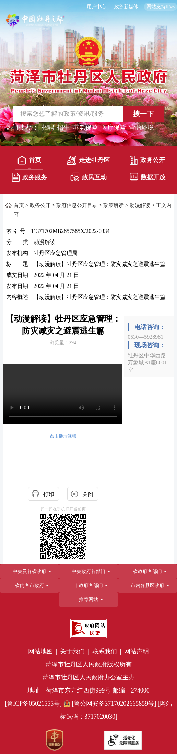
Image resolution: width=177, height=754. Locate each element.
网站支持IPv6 (160, 6)
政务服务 (29, 177)
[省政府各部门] (147, 571)
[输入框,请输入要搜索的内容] (62, 114)
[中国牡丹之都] (35, 24)
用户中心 (96, 6)
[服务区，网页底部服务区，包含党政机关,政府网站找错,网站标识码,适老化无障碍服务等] (88, 683)
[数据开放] (147, 178)
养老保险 (85, 127)
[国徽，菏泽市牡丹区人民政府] (88, 64)
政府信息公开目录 (76, 205)
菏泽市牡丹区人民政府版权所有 (88, 664)
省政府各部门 (147, 571)
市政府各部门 (88, 585)
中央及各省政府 (29, 571)
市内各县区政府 (147, 585)
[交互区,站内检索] (88, 114)
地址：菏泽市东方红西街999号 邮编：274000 (88, 690)
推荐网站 (88, 599)
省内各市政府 (29, 585)
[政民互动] (88, 178)
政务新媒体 (126, 6)
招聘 (48, 127)
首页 (29, 160)
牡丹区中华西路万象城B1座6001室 (147, 362)
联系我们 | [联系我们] (107, 651)
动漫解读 (140, 205)
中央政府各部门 (88, 571)
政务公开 (147, 160)
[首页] (29, 161)
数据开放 (147, 177)
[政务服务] (29, 178)
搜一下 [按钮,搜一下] (143, 113)
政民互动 (88, 177)
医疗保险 (113, 127)
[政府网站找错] (88, 628)
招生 (63, 127)
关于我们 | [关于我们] (75, 651)
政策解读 (113, 205)
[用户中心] (97, 7)
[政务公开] (147, 161)
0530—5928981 (145, 337)
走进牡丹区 (88, 160)
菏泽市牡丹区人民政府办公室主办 (88, 677)
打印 (48, 494)
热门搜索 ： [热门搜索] (22, 127)
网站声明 (136, 651)
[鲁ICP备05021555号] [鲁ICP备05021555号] (33, 703)
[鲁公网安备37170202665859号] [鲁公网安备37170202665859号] (110, 703)
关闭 (87, 494)
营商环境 (141, 127)
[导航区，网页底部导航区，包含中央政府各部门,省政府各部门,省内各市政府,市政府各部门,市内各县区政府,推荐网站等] (88, 585)
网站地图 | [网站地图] (43, 651)
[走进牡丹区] (88, 161)
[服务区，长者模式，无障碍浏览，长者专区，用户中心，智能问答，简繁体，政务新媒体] (88, 7)
